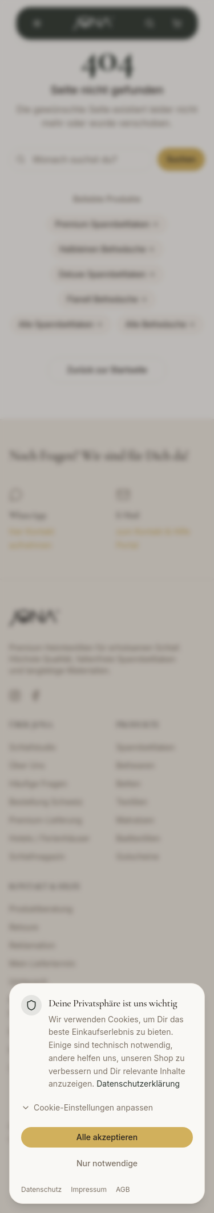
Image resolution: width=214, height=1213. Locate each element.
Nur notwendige (107, 1163)
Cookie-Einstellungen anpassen (87, 1107)
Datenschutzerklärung (138, 1083)
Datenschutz (41, 1189)
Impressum (89, 1189)
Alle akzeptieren (107, 1137)
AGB (123, 1189)
